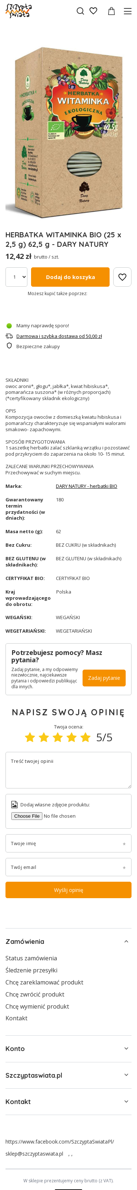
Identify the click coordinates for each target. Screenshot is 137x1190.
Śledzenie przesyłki (31, 970)
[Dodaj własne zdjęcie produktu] (54, 816)
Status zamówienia (31, 958)
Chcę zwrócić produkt (34, 994)
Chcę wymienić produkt (37, 1006)
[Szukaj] (80, 11)
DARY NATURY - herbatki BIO (86, 486)
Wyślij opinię (68, 889)
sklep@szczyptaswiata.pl (34, 1153)
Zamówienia (24, 941)
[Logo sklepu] (18, 11)
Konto (15, 1048)
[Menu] (129, 11)
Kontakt (16, 1018)
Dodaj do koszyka (70, 276)
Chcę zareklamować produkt (44, 982)
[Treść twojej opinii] (68, 770)
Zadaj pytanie (104, 677)
